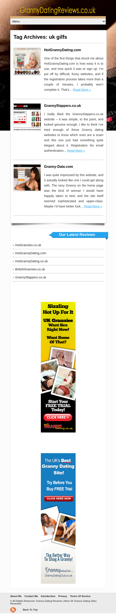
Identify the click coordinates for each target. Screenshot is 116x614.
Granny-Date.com (58, 166)
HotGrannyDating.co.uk (31, 261)
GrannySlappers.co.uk (62, 106)
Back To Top (30, 609)
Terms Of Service (80, 596)
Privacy (62, 596)
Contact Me (31, 596)
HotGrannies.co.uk (28, 245)
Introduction (48, 596)
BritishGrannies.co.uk (30, 269)
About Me (16, 596)
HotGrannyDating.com (62, 50)
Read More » (82, 89)
